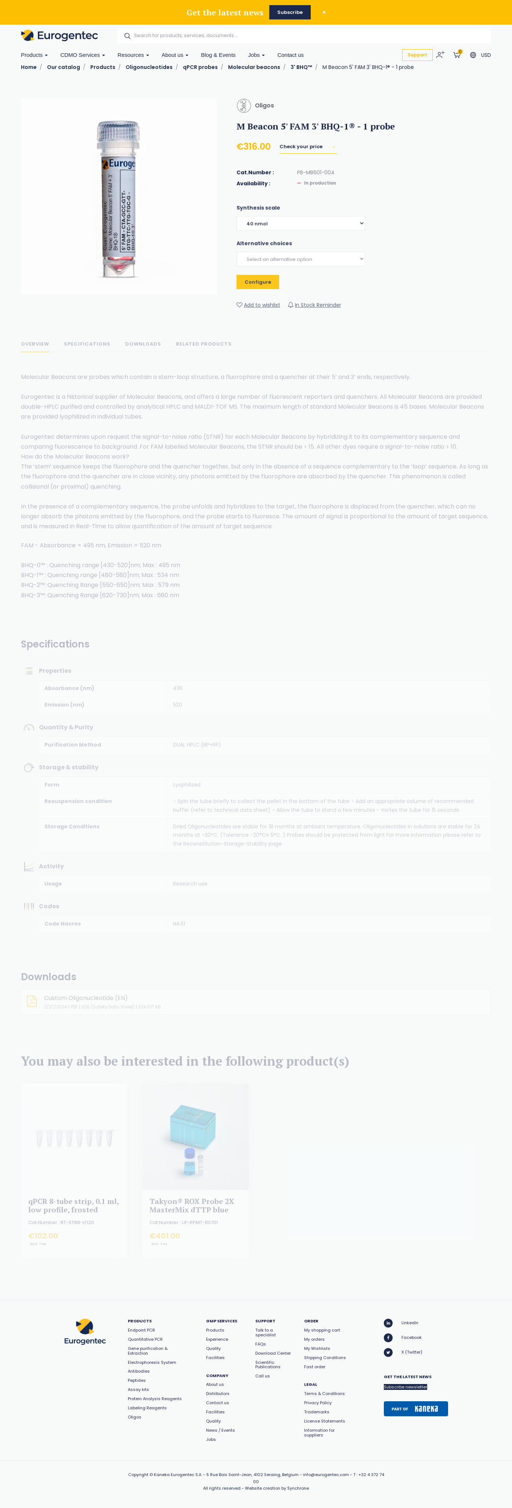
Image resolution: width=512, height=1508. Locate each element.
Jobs (256, 55)
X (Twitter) (403, 1352)
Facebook (403, 1337)
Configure (258, 288)
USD (486, 55)
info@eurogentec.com (326, 1475)
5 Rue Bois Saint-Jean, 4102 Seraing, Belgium (252, 1475)
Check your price (302, 147)
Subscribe (290, 12)
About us (175, 55)
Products (34, 55)
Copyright (138, 1475)
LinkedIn (401, 1323)
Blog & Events (218, 55)
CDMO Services (82, 55)
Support (417, 55)
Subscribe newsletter (405, 1387)
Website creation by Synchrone (277, 1488)
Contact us (290, 55)
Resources (133, 55)
